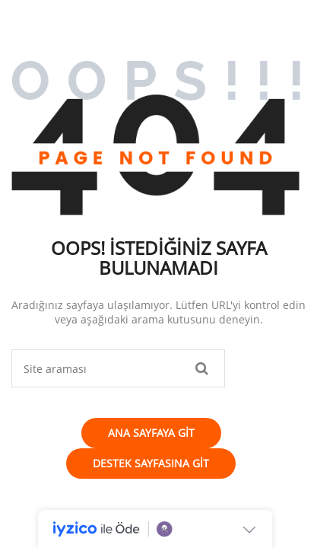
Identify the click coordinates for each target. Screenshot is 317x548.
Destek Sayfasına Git (151, 463)
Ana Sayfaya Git (151, 432)
